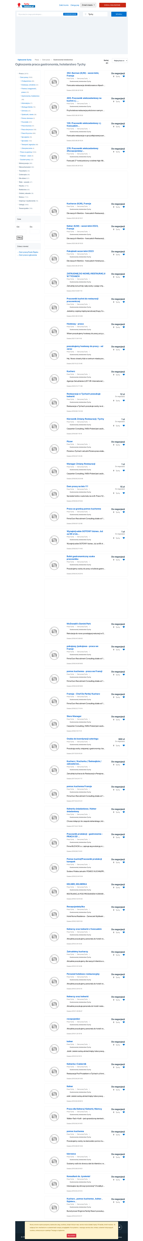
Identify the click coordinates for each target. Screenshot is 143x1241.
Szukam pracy (25, 159)
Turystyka (23, 171)
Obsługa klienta (26, 107)
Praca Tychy (70, 78)
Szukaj (119, 14)
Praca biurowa (26, 126)
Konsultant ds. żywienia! (78, 1176)
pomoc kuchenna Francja (79, 786)
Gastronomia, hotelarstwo (30, 96)
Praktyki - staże (25, 156)
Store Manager (74, 716)
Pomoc (119, 1237)
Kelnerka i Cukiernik (76, 1064)
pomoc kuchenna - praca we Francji (84, 671)
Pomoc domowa (27, 118)
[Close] (114, 1224)
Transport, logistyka (28, 144)
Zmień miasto (87, 5)
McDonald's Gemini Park (79, 623)
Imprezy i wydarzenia (27, 201)
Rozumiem (71, 1236)
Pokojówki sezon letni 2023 (80, 251)
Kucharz (71, 371)
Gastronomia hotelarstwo (63, 60)
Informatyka (25, 103)
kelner (70, 1041)
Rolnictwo (23, 190)
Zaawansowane (70, 14)
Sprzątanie (25, 137)
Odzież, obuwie (25, 193)
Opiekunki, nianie (27, 114)
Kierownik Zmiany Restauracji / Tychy (85, 419)
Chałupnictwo (26, 81)
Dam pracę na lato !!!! (77, 486)
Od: (18, 227)
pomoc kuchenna (75, 1131)
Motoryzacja (24, 163)
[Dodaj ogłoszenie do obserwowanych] (123, 76)
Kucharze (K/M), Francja (79, 203)
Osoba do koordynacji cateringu (82, 738)
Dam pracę (24, 77)
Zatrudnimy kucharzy (77, 951)
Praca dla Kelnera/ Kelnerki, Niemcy (84, 1109)
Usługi (21, 205)
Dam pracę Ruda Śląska (28, 252)
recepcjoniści (73, 1019)
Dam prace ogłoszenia (28, 255)
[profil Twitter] (119, 1227)
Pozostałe (24, 122)
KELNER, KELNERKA (77, 884)
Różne (21, 197)
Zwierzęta (23, 174)
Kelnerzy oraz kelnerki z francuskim (84, 929)
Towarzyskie (24, 208)
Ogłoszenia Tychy (24, 60)
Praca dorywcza (27, 129)
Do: (31, 227)
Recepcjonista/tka (76, 906)
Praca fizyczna (26, 133)
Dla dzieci (22, 178)
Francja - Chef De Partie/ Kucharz (83, 693)
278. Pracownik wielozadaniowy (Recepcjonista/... (82, 149)
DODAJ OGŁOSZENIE (112, 5)
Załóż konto (64, 5)
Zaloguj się (74, 5)
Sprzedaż (24, 141)
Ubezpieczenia (26, 148)
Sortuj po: (106, 61)
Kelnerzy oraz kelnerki (78, 996)
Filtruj (20, 237)
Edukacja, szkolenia (28, 85)
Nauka (21, 186)
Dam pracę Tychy (82, 78)
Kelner (70, 1086)
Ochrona (24, 111)
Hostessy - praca (75, 324)
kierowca (71, 1153)
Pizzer (70, 441)
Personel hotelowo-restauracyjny (83, 974)
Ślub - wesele (24, 182)
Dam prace (46, 60)
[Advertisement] (71, 35)
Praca (37, 60)
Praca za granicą (26, 152)
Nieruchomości (25, 167)
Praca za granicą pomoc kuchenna (84, 508)
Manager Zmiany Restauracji (81, 464)
